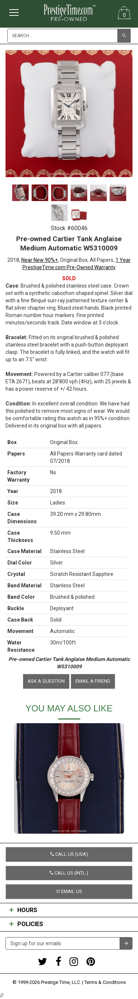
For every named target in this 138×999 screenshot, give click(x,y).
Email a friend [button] (92, 681)
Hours (23, 910)
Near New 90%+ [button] (39, 260)
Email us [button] (69, 891)
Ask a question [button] (46, 681)
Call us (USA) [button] (69, 854)
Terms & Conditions (105, 982)
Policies (26, 924)
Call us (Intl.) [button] (69, 873)
